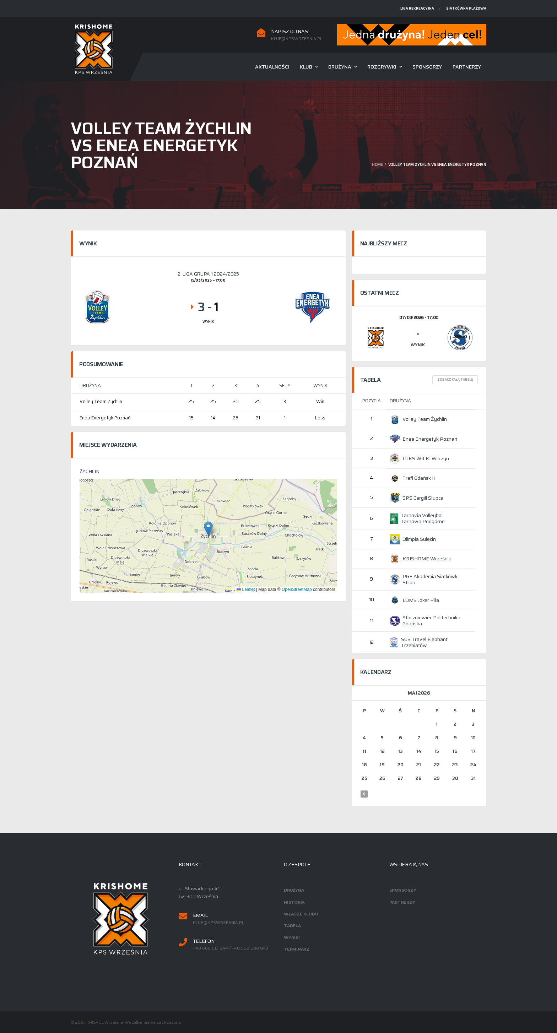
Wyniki (292, 937)
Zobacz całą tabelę (455, 379)
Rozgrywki (381, 67)
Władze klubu (301, 914)
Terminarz (296, 949)
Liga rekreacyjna (417, 8)
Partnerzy (467, 67)
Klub (306, 67)
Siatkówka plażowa (466, 8)
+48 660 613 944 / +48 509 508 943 (230, 948)
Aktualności (272, 67)
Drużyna (339, 67)
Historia (294, 902)
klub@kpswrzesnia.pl (296, 38)
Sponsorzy (427, 67)
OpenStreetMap (297, 589)
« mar (364, 794)
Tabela (292, 925)
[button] (208, 528)
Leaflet (246, 589)
